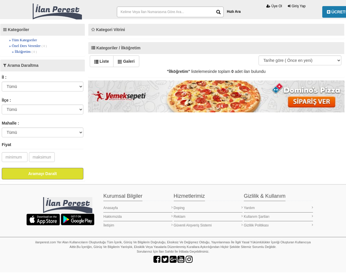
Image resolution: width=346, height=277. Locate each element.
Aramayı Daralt (42, 173)
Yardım (278, 208)
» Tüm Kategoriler (23, 40)
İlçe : (6, 100)
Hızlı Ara (234, 12)
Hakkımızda (138, 216)
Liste (101, 61)
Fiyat (6, 144)
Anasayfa (138, 208)
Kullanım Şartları (278, 216)
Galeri (126, 61)
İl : (4, 77)
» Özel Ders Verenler (28, 46)
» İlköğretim (24, 51)
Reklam (208, 216)
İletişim (138, 225)
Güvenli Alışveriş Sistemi (208, 225)
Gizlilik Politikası (278, 225)
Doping (208, 208)
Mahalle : (10, 123)
